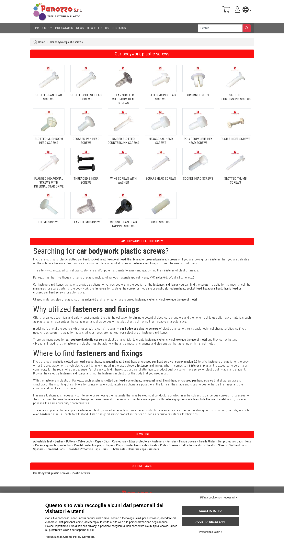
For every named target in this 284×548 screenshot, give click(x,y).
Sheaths (211, 445)
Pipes (109, 445)
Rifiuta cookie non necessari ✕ (219, 497)
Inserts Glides (207, 441)
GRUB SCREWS (160, 222)
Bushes (59, 441)
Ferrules (171, 441)
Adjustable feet (42, 441)
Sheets (222, 445)
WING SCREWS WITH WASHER (123, 180)
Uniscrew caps (137, 449)
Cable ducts (85, 441)
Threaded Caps (55, 449)
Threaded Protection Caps (83, 449)
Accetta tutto (210, 510)
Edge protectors (139, 441)
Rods (163, 445)
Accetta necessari (210, 521)
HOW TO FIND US (98, 28)
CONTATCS (119, 28)
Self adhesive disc (192, 445)
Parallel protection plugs (89, 445)
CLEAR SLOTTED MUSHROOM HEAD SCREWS (123, 99)
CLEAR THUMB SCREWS (86, 222)
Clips (107, 441)
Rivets (153, 445)
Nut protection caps (230, 441)
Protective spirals (136, 445)
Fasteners (158, 441)
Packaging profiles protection (53, 445)
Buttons (70, 441)
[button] (247, 9)
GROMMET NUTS (198, 95)
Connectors (119, 441)
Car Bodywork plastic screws (51, 473)
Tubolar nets (117, 449)
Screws (173, 445)
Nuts (248, 441)
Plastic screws (81, 473)
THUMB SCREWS (48, 222)
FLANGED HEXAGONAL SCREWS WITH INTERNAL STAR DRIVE (48, 182)
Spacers (38, 449)
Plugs (119, 445)
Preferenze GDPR (210, 531)
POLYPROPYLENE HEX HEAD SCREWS (198, 141)
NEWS (80, 28)
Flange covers (187, 441)
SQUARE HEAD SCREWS (161, 178)
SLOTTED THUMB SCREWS (235, 180)
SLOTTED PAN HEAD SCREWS (49, 97)
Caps (98, 441)
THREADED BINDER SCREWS (86, 180)
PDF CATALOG (64, 28)
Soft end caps (238, 445)
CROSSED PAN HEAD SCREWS (86, 141)
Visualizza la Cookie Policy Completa (70, 536)
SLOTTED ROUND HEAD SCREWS (161, 97)
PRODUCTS (42, 28)
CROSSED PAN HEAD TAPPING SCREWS (123, 224)
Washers (154, 449)
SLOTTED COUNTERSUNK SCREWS (235, 97)
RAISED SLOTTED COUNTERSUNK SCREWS (123, 141)
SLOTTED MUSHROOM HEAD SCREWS (49, 141)
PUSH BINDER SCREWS (235, 139)
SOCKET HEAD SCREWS (198, 178)
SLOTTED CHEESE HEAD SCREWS (86, 97)
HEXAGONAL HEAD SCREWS (161, 141)
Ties (105, 449)
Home (41, 42)
